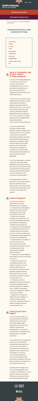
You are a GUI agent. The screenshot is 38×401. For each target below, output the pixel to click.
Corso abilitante (15, 61)
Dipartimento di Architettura (19, 17)
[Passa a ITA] (26, 2)
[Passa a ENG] (30, 2)
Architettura (15, 21)
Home (8, 21)
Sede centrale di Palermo (19, 12)
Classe (11, 46)
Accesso (12, 56)
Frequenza (12, 51)
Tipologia (12, 41)
